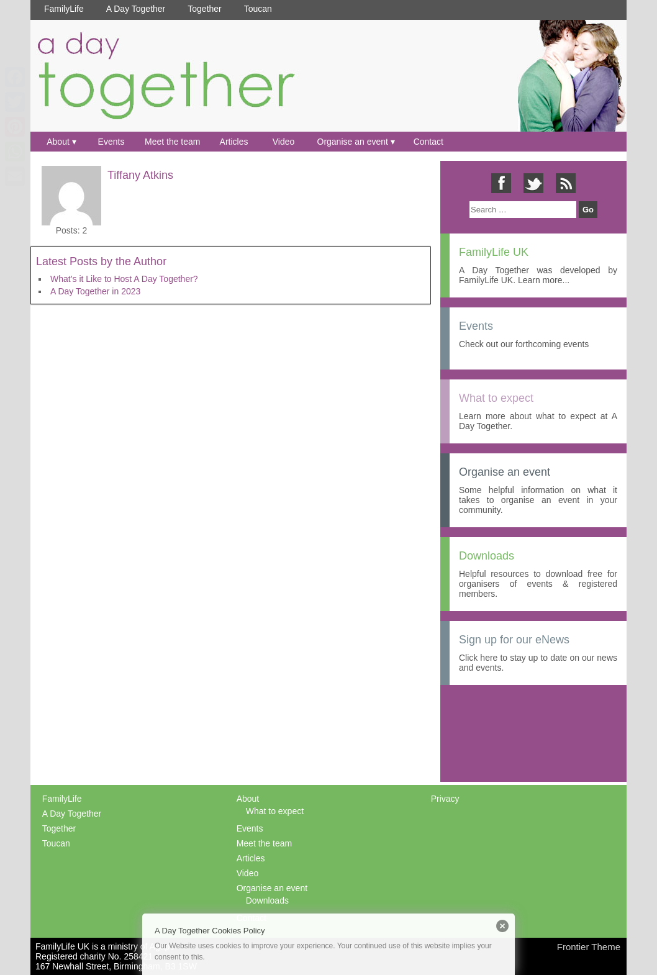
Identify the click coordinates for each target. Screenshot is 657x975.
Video (284, 142)
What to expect (275, 811)
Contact (428, 142)
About (58, 142)
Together (204, 9)
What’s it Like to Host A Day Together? (124, 279)
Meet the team (173, 142)
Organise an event (352, 142)
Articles (234, 142)
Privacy (445, 799)
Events (111, 142)
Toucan (258, 9)
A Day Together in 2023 (95, 291)
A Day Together (135, 9)
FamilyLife (64, 9)
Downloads (267, 900)
